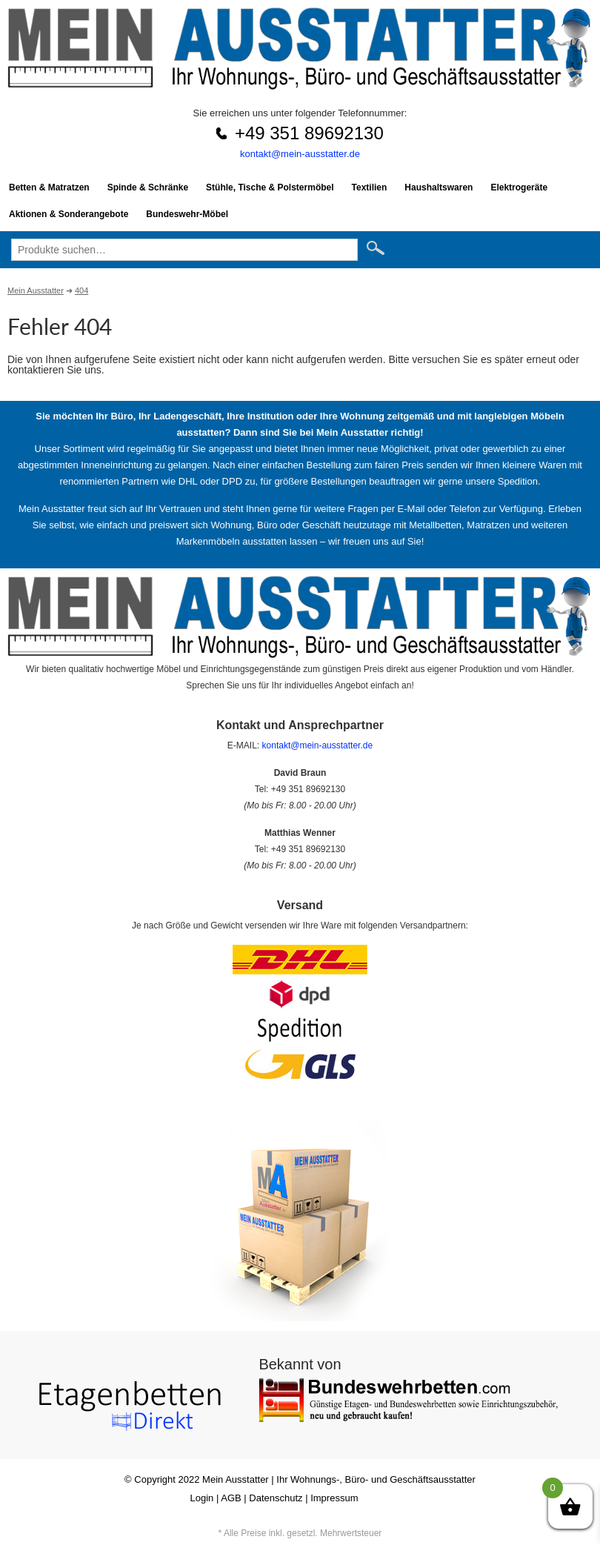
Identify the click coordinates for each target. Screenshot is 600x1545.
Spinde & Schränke (147, 187)
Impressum (334, 1498)
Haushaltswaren (438, 187)
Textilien (369, 187)
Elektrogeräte (518, 187)
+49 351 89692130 (309, 133)
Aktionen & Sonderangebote (68, 214)
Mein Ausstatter (235, 1479)
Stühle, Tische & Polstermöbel (270, 187)
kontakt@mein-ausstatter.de (300, 153)
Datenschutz (275, 1498)
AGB (231, 1498)
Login (202, 1498)
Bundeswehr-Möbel (187, 214)
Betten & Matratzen (49, 187)
